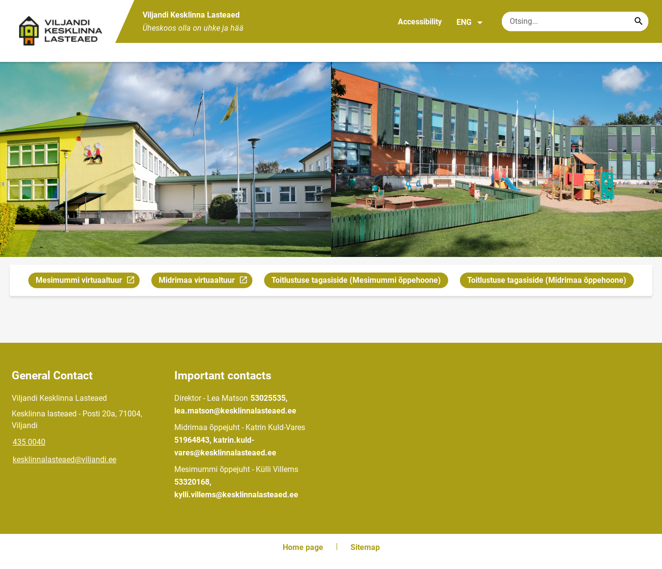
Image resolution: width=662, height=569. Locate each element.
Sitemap (365, 547)
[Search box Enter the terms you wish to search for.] (575, 21)
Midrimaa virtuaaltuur (205, 281)
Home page (303, 547)
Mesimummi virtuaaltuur (86, 281)
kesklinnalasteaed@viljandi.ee (64, 459)
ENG (469, 22)
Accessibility (420, 21)
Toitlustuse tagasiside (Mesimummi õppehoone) (356, 280)
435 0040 (29, 442)
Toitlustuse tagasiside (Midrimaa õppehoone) (546, 280)
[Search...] (638, 21)
